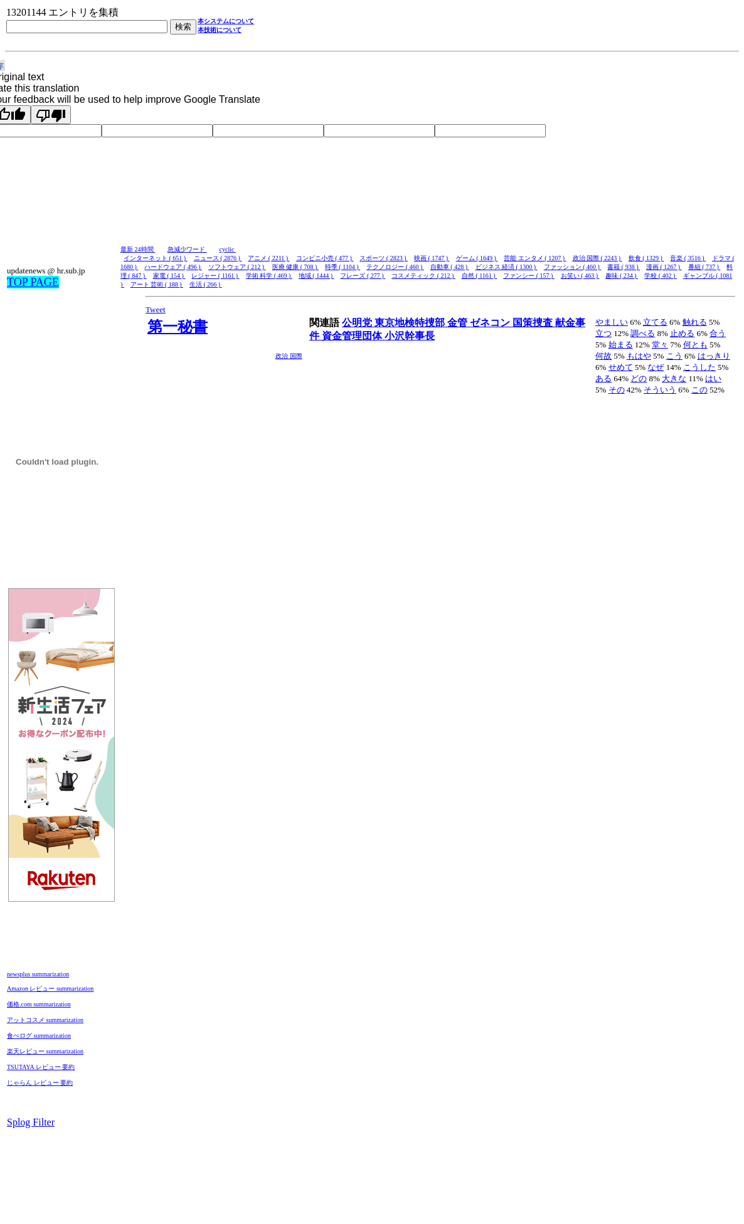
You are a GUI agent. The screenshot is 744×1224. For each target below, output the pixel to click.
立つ (603, 333)
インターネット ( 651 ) (156, 258)
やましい (611, 322)
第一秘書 (177, 327)
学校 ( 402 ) (660, 275)
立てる (655, 322)
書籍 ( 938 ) (623, 266)
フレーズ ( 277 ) (362, 275)
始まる (620, 344)
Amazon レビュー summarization (50, 988)
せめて (620, 367)
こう (674, 356)
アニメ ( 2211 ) (268, 258)
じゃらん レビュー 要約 (40, 1082)
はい (713, 378)
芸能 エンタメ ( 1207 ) (535, 258)
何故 (603, 356)
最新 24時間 (137, 249)
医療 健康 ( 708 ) (295, 266)
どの (638, 378)
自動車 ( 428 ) (449, 266)
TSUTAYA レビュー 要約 (41, 1066)
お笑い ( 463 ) (580, 275)
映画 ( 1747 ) (432, 258)
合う (717, 333)
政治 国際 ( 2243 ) (597, 258)
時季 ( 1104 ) (342, 266)
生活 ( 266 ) (205, 284)
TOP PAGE (33, 282)
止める (682, 333)
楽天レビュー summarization (45, 1051)
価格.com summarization (39, 1004)
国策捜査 (534, 322)
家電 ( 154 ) (169, 275)
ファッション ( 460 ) (573, 266)
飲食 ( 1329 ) (646, 258)
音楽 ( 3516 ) (688, 258)
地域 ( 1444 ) (316, 275)
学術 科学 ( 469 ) (269, 275)
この (699, 389)
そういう (660, 389)
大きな (674, 378)
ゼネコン (491, 322)
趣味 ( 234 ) (621, 275)
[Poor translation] (51, 114)
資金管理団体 (353, 335)
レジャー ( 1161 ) (215, 275)
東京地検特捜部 (411, 322)
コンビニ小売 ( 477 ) (325, 258)
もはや (639, 356)
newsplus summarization (38, 974)
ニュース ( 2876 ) (218, 258)
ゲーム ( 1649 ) (477, 258)
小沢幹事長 (410, 335)
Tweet (156, 309)
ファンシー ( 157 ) (529, 275)
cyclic (228, 249)
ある (603, 378)
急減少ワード (187, 249)
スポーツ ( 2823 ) (383, 258)
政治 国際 (288, 355)
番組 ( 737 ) (704, 266)
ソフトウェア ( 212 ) (237, 266)
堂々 (660, 344)
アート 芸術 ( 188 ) (156, 284)
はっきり (714, 356)
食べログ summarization (39, 1035)
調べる (642, 333)
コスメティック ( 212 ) (423, 275)
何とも (695, 344)
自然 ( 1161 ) (479, 275)
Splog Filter (31, 1122)
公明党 (358, 322)
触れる (695, 322)
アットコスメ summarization (45, 1019)
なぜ (655, 367)
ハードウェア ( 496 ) (173, 266)
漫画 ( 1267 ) (664, 266)
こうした (699, 367)
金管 (458, 322)
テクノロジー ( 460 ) (395, 266)
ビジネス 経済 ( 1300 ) (507, 266)
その (616, 389)
